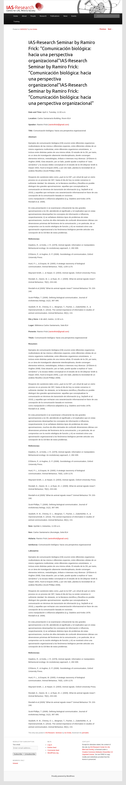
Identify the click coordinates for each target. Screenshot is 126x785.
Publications (54, 16)
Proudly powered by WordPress (63, 776)
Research (43, 16)
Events (73, 16)
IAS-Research (50, 733)
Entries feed (51, 747)
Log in (49, 745)
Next (110, 29)
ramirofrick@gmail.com (58, 124)
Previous (102, 29)
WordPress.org (52, 753)
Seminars (58, 733)
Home (15, 16)
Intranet (15, 763)
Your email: (16, 744)
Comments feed (53, 750)
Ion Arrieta (33, 29)
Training (16, 21)
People (33, 16)
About (24, 16)
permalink (85, 733)
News (65, 16)
